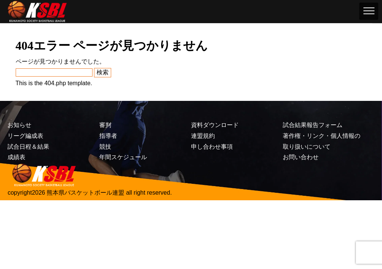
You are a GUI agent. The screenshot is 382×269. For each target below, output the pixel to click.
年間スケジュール (123, 157)
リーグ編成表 (25, 136)
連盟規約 (203, 136)
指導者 (108, 136)
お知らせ (19, 125)
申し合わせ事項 (212, 146)
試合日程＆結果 (28, 146)
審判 (105, 125)
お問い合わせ (301, 157)
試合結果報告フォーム (312, 125)
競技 (105, 146)
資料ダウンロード (215, 125)
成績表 (16, 157)
